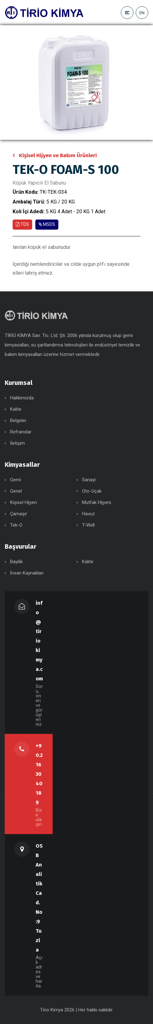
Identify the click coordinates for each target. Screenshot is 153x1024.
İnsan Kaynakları (27, 573)
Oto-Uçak (92, 491)
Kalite (15, 409)
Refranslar (21, 432)
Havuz (88, 514)
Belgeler (18, 420)
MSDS (46, 224)
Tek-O (16, 525)
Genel (16, 491)
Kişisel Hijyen (23, 502)
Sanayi (89, 480)
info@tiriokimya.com (39, 641)
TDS (22, 224)
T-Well (88, 525)
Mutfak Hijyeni (96, 502)
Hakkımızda (22, 398)
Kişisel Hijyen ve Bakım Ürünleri (58, 155)
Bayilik (16, 561)
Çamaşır (18, 514)
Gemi (15, 480)
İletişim (17, 443)
